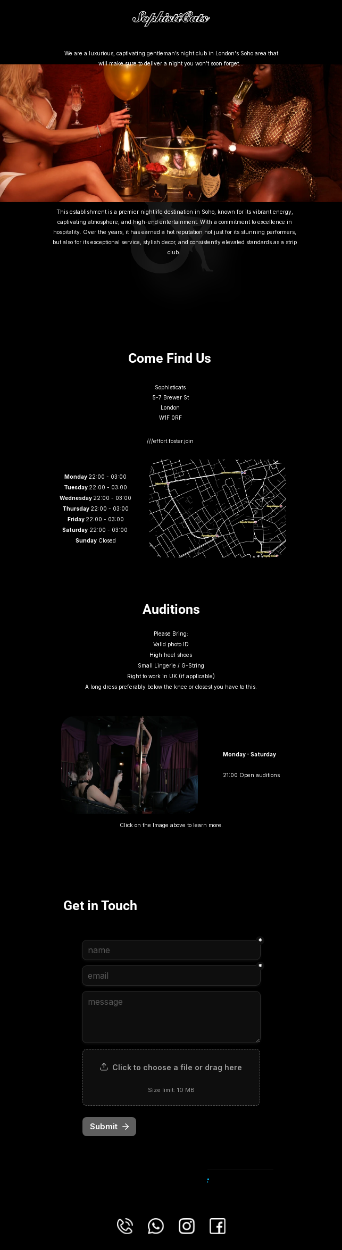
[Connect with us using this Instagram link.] (187, 1226)
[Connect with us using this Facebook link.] (218, 1226)
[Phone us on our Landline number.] (125, 1226)
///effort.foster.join (171, 441)
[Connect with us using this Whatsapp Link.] (156, 1226)
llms (173, 42)
